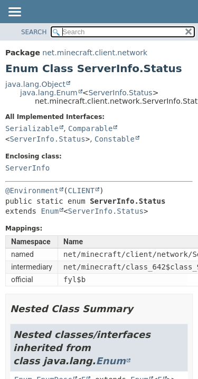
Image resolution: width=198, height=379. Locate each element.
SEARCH (34, 32)
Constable (115, 139)
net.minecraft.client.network (94, 52)
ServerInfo (27, 168)
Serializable (32, 128)
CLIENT (81, 190)
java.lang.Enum (49, 92)
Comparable (90, 128)
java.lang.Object (35, 84)
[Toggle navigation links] (14, 12)
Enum (50, 211)
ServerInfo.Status (120, 92)
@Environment (32, 190)
